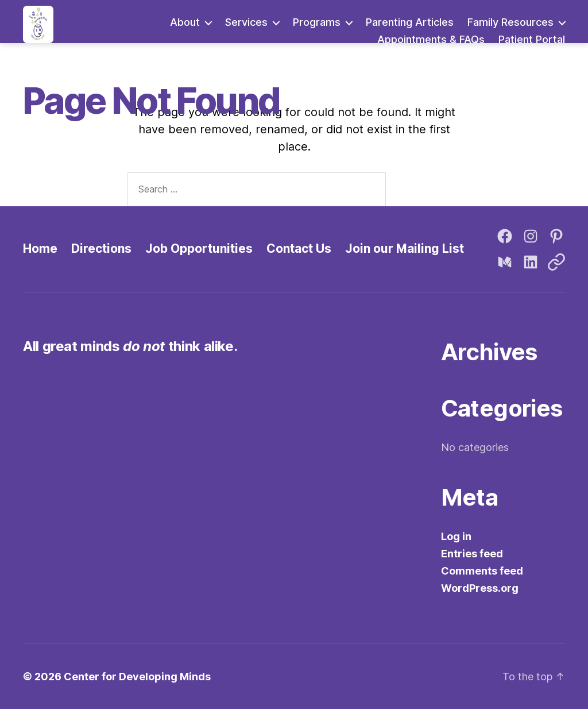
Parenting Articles (410, 22)
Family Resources (510, 22)
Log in (456, 536)
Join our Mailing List (404, 248)
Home (40, 248)
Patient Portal (531, 39)
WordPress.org (480, 588)
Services (246, 22)
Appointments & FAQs (431, 39)
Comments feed (482, 571)
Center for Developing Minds (137, 677)
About (185, 22)
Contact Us (298, 248)
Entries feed (472, 554)
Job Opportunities (199, 248)
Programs (317, 22)
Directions (101, 248)
